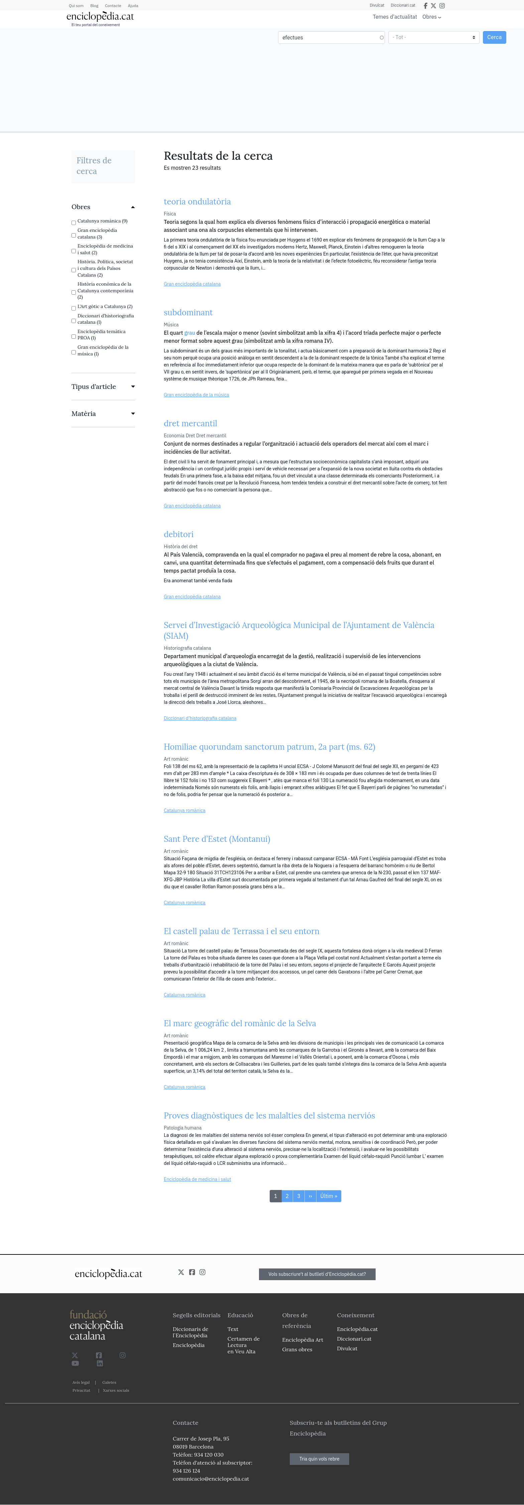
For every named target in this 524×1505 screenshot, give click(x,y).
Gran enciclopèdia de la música (196, 395)
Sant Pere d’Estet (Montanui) (217, 839)
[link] (103, 206)
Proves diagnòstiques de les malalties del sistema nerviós (269, 1115)
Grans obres (297, 1349)
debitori (178, 534)
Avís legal (81, 1382)
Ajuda (133, 5)
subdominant (188, 312)
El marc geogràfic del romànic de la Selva (240, 1023)
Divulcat (377, 5)
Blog (94, 5)
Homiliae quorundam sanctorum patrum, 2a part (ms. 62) (269, 747)
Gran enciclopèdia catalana (192, 284)
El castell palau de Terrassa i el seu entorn (241, 931)
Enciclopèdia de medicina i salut (197, 1179)
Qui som (76, 5)
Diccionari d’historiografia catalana (200, 718)
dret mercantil (190, 423)
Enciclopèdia (189, 1345)
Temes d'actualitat (395, 17)
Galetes (109, 1382)
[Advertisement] (132, 79)
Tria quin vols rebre (319, 1459)
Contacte (113, 5)
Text (233, 1329)
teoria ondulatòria (197, 201)
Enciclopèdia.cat (357, 1329)
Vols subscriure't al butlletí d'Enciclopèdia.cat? (317, 1274)
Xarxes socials (116, 1390)
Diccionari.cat (403, 5)
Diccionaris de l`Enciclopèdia (190, 1332)
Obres (429, 16)
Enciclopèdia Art (302, 1339)
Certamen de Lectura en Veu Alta (244, 1345)
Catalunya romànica (184, 810)
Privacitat (81, 1390)
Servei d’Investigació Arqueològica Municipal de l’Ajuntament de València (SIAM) (299, 630)
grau (189, 332)
